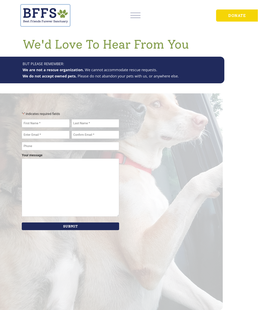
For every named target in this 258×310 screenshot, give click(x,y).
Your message (32, 155)
